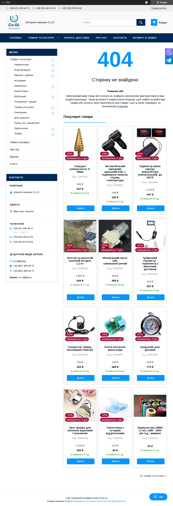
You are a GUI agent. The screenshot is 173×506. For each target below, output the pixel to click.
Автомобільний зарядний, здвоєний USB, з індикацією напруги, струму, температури (115, 173)
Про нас (101, 37)
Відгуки (14, 156)
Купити (80, 208)
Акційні (18, 133)
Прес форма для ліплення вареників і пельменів (80, 430)
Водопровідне (22, 69)
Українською (21, 128)
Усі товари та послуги (152, 475)
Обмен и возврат (20, 142)
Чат (158, 496)
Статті (13, 164)
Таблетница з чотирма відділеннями (115, 430)
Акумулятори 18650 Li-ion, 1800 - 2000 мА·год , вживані (150, 430)
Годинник (122, 106)
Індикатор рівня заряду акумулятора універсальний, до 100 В (150, 172)
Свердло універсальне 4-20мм (80, 169)
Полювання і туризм (25, 101)
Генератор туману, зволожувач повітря (80, 348)
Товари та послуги (41, 37)
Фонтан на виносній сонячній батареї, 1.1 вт (80, 261)
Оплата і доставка (77, 37)
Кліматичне (20, 86)
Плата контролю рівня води (115, 348)
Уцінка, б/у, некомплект (27, 123)
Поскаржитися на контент (84, 501)
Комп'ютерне (21, 91)
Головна (15, 37)
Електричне (20, 112)
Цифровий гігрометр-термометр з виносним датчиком (150, 264)
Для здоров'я (21, 117)
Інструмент (20, 80)
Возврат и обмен (144, 37)
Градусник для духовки (150, 348)
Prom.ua (103, 498)
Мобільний (20, 96)
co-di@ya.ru (19, 261)
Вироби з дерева (23, 75)
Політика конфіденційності (112, 501)
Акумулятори (21, 64)
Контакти (120, 37)
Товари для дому (24, 107)
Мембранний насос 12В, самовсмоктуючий (115, 261)
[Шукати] (140, 22)
